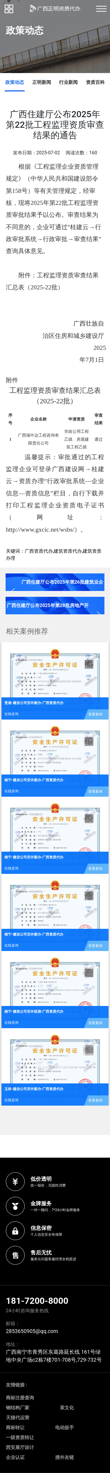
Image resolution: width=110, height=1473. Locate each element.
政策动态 (14, 82)
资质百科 (95, 82)
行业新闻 (68, 82)
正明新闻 (41, 82)
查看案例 (95, 714)
